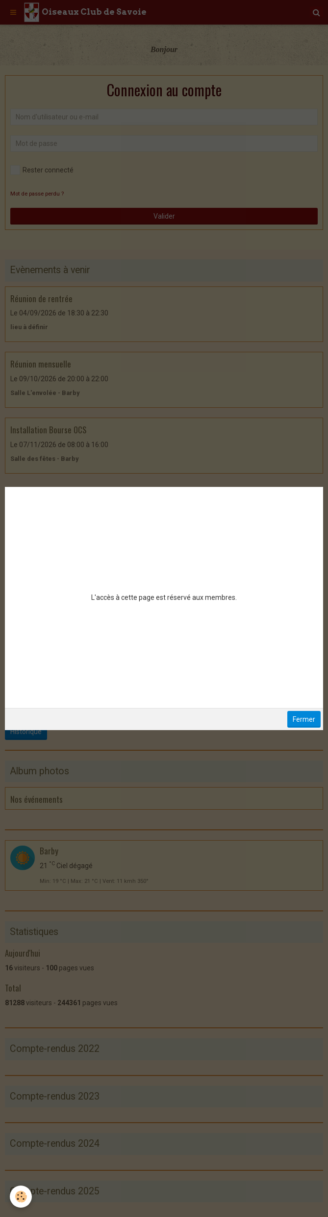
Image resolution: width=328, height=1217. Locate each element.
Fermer (304, 719)
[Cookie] (21, 1197)
